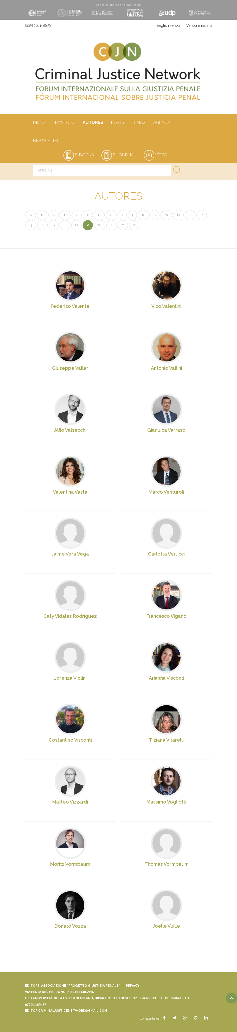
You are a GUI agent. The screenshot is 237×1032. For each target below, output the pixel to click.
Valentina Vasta (70, 492)
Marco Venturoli (166, 492)
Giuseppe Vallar (70, 368)
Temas (138, 123)
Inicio (39, 123)
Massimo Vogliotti (167, 802)
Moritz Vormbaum (70, 864)
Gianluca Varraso (167, 430)
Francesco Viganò (166, 616)
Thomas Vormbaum (166, 864)
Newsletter (46, 141)
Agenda (161, 123)
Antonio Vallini (166, 368)
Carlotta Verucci (166, 554)
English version (169, 25)
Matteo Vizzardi (70, 802)
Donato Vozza (70, 926)
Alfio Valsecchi (70, 430)
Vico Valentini (167, 306)
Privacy (132, 986)
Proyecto (64, 123)
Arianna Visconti (166, 678)
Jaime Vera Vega (70, 554)
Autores (92, 123)
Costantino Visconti (70, 740)
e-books (78, 154)
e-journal (118, 154)
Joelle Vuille (166, 926)
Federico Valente (70, 306)
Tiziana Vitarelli (166, 740)
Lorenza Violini (70, 678)
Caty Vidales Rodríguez (70, 616)
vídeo (155, 154)
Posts (117, 123)
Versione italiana (199, 25)
